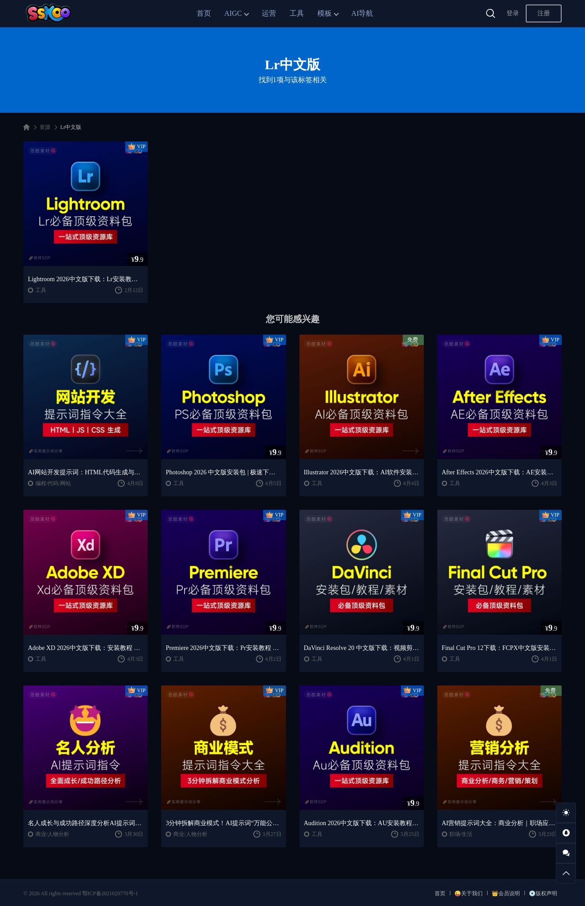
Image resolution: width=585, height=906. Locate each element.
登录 (512, 13)
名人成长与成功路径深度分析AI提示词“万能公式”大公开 (85, 823)
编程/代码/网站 (53, 483)
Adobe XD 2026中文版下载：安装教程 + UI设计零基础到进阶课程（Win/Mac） (85, 648)
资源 (45, 127)
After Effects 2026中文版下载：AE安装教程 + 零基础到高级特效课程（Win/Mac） (499, 472)
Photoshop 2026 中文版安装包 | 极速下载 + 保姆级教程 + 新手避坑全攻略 (223, 472)
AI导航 (363, 13)
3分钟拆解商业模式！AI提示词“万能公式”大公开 (223, 823)
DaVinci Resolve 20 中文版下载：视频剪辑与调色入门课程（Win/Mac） (361, 648)
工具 (297, 13)
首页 (204, 13)
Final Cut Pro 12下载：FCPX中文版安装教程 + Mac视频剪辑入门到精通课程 (499, 648)
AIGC (233, 13)
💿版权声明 (543, 893)
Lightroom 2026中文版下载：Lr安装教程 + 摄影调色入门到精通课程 (85, 279)
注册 (543, 13)
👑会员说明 (506, 893)
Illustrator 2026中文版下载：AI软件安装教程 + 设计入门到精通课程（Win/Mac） (361, 472)
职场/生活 (460, 834)
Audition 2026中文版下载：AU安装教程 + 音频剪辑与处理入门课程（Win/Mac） (361, 823)
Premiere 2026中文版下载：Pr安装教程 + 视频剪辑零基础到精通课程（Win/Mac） (223, 648)
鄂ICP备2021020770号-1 (110, 893)
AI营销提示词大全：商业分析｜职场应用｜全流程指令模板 (499, 823)
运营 (269, 13)
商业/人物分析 (52, 834)
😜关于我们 (468, 893)
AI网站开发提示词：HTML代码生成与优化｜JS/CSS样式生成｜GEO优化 (85, 472)
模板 (324, 13)
